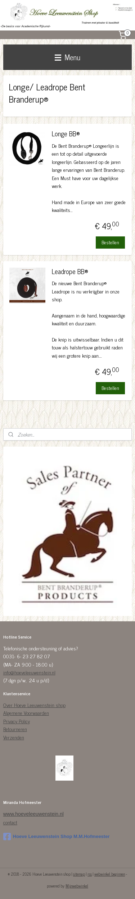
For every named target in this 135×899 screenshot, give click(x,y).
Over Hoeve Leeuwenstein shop (34, 705)
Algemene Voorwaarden (26, 713)
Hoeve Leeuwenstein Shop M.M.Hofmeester (56, 836)
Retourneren (15, 729)
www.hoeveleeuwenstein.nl (33, 814)
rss (89, 874)
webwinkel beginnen (109, 874)
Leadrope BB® (70, 271)
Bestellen (110, 242)
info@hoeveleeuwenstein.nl (29, 672)
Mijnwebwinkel (77, 885)
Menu (67, 57)
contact (10, 822)
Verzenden (13, 737)
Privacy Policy (16, 721)
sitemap (79, 874)
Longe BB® (66, 134)
